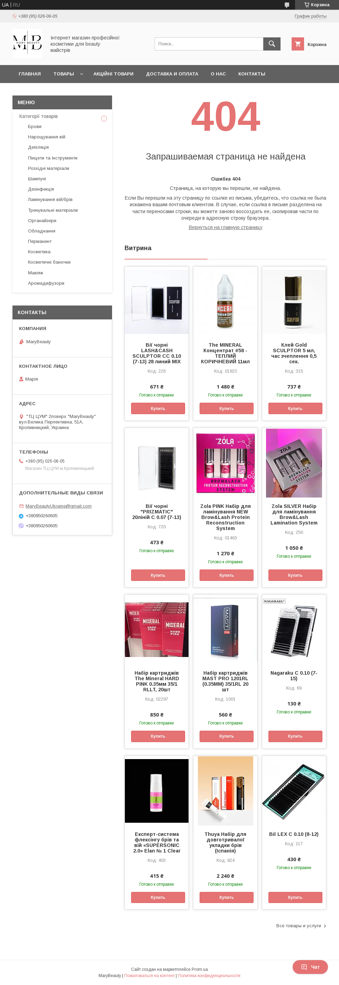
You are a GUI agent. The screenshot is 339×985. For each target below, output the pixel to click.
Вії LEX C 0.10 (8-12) (294, 834)
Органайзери (42, 220)
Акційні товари (113, 73)
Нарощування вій (46, 136)
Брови (35, 126)
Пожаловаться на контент (149, 975)
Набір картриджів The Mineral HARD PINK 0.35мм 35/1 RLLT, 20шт (157, 681)
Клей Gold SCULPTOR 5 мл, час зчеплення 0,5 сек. (294, 353)
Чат (310, 967)
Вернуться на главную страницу (226, 227)
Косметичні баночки (49, 262)
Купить (158, 408)
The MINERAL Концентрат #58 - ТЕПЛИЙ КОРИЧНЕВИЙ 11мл (225, 353)
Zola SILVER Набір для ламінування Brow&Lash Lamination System (294, 514)
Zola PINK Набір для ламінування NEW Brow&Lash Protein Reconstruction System (225, 517)
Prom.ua (200, 969)
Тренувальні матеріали (53, 210)
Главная (30, 73)
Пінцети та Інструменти (52, 158)
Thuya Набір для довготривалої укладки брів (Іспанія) (225, 842)
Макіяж (35, 272)
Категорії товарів (38, 116)
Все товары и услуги (298, 925)
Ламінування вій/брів (50, 199)
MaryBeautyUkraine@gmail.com (59, 506)
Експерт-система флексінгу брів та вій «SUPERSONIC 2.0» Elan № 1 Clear (157, 842)
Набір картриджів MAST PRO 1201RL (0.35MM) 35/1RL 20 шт (225, 681)
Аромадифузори (46, 283)
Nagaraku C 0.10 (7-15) (294, 675)
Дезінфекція (41, 189)
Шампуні (37, 178)
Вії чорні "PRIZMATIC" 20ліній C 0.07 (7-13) (156, 511)
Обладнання (41, 231)
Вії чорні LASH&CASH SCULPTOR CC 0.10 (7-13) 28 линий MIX (156, 353)
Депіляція (38, 147)
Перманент (40, 241)
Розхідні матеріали (48, 168)
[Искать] (272, 44)
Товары (63, 73)
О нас (218, 73)
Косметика (39, 251)
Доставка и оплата (172, 73)
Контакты (251, 73)
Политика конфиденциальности (209, 975)
